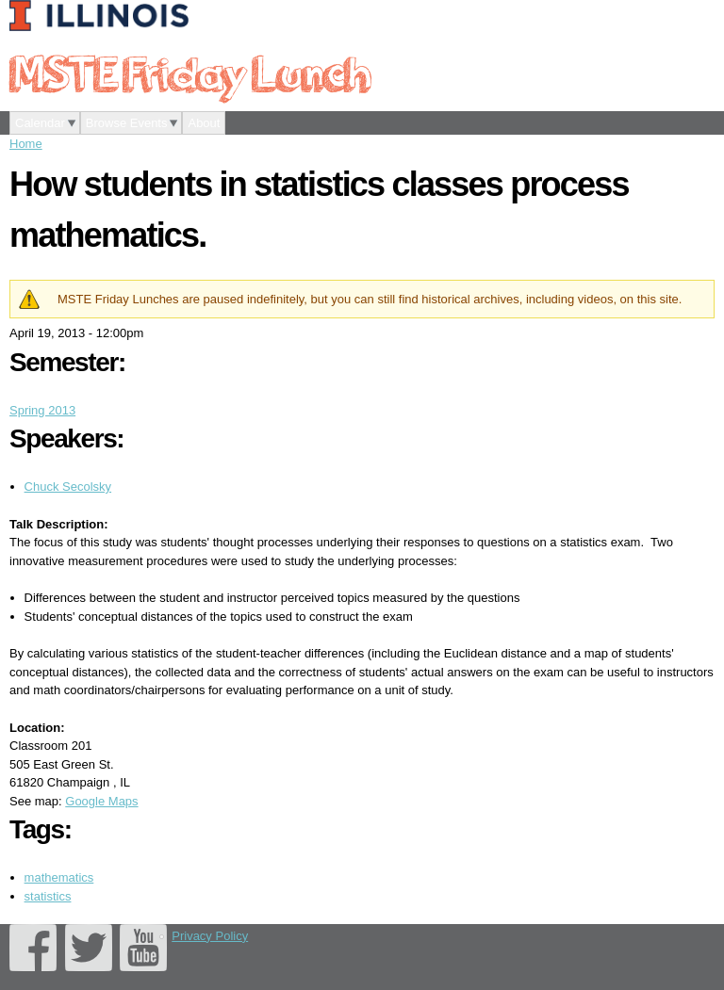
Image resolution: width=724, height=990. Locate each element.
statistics (48, 896)
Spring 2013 (42, 410)
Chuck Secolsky (68, 486)
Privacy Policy (210, 936)
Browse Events (127, 123)
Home (25, 144)
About (204, 123)
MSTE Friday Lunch (189, 72)
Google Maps (101, 801)
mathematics (59, 877)
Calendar (40, 123)
